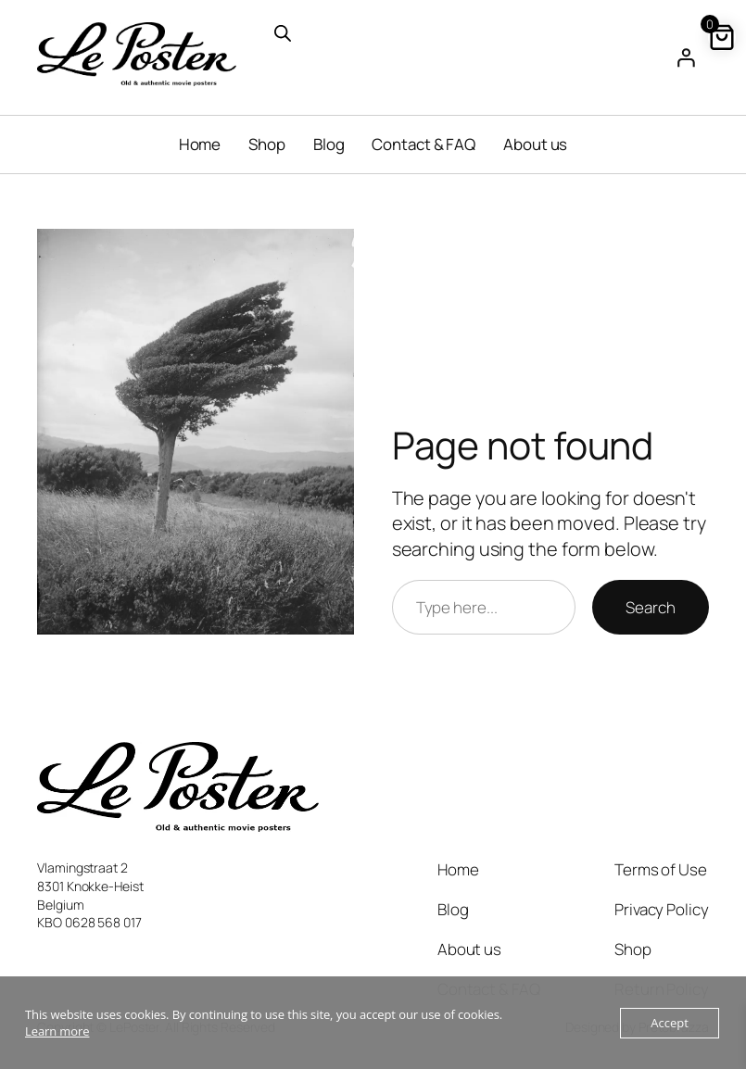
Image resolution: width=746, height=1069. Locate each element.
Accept (670, 1022)
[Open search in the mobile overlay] (373, 31)
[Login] (686, 57)
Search (650, 607)
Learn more (57, 1031)
